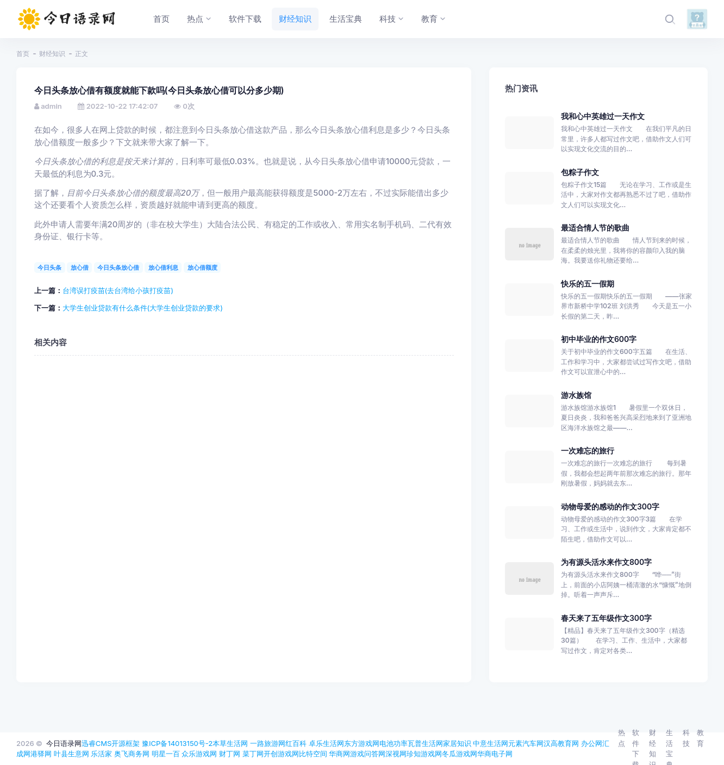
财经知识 (52, 53)
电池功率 (393, 743)
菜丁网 (253, 753)
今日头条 (49, 267)
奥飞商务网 (131, 753)
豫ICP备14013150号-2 (177, 743)
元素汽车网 (526, 743)
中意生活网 (490, 743)
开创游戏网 (281, 753)
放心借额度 (202, 267)
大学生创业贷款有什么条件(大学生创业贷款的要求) (143, 307)
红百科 (296, 743)
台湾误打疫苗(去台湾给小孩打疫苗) (118, 290)
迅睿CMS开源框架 (111, 743)
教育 (700, 738)
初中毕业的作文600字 (598, 339)
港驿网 (41, 753)
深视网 (396, 753)
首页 (22, 53)
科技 (686, 738)
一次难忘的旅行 (587, 450)
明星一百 (166, 753)
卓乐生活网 (326, 743)
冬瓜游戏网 (459, 753)
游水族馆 (576, 395)
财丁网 (229, 753)
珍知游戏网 (424, 753)
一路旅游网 (267, 743)
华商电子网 (495, 753)
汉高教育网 (561, 743)
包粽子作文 (580, 172)
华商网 (339, 753)
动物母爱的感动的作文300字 (610, 506)
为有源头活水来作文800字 (606, 562)
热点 (621, 738)
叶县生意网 (71, 753)
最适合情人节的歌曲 (595, 227)
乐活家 (101, 753)
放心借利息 (163, 267)
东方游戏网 (361, 743)
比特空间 (313, 753)
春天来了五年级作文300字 (606, 618)
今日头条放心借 (118, 267)
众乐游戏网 (199, 753)
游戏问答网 (367, 753)
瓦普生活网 (425, 743)
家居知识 (457, 743)
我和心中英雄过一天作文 (603, 116)
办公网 (591, 743)
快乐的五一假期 (587, 283)
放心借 (80, 267)
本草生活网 (230, 743)
